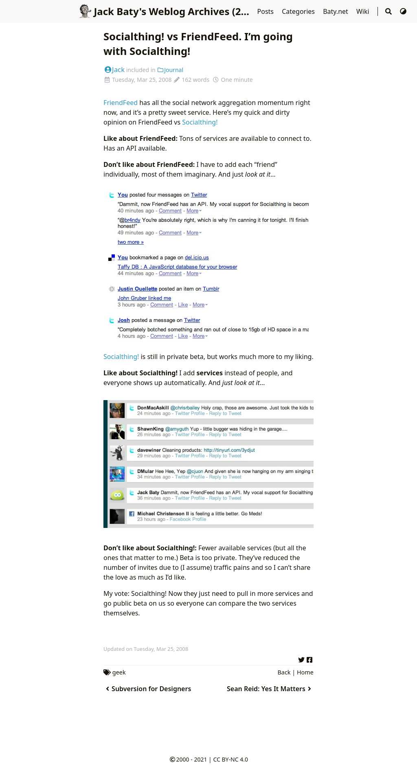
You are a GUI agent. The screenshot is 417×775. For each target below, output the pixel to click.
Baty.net (336, 11)
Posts (266, 11)
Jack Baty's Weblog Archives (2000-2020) (181, 11)
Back (284, 672)
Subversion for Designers (147, 688)
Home (305, 672)
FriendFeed (120, 102)
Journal (170, 70)
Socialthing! (199, 122)
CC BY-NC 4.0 (230, 759)
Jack (114, 69)
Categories (299, 11)
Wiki (363, 11)
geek (119, 672)
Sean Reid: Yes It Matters (270, 688)
